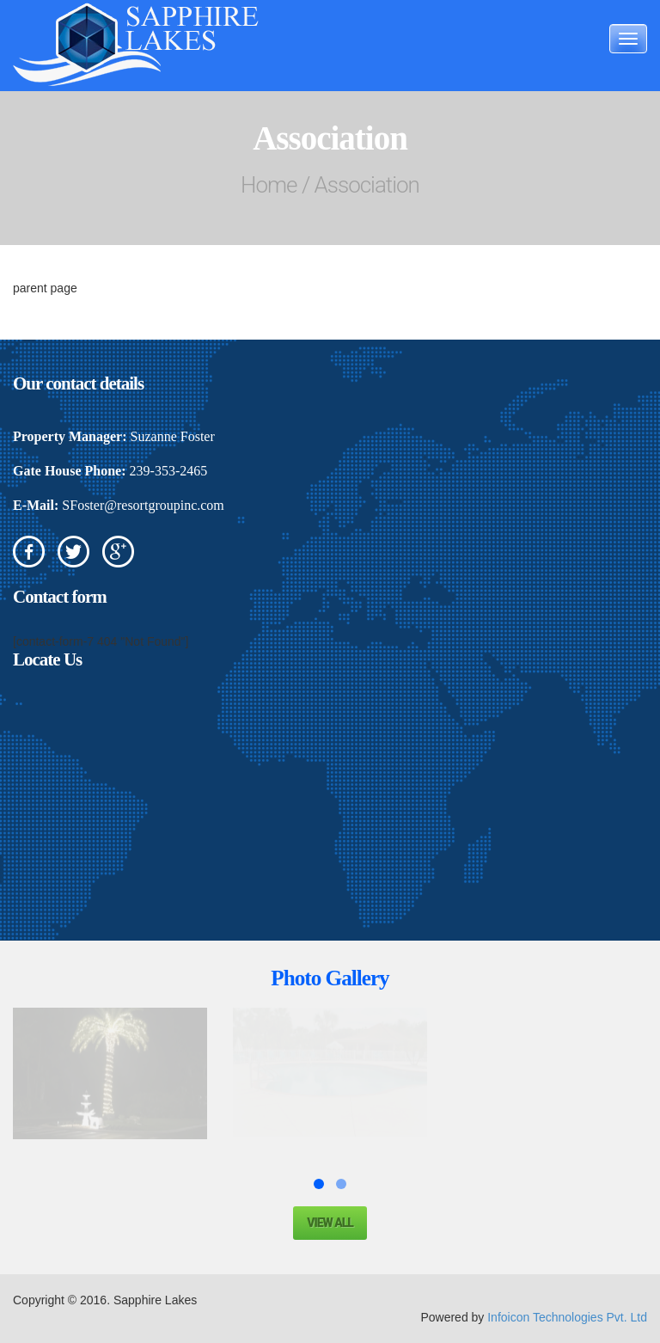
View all (330, 1223)
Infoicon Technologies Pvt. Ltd (567, 1317)
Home (268, 185)
